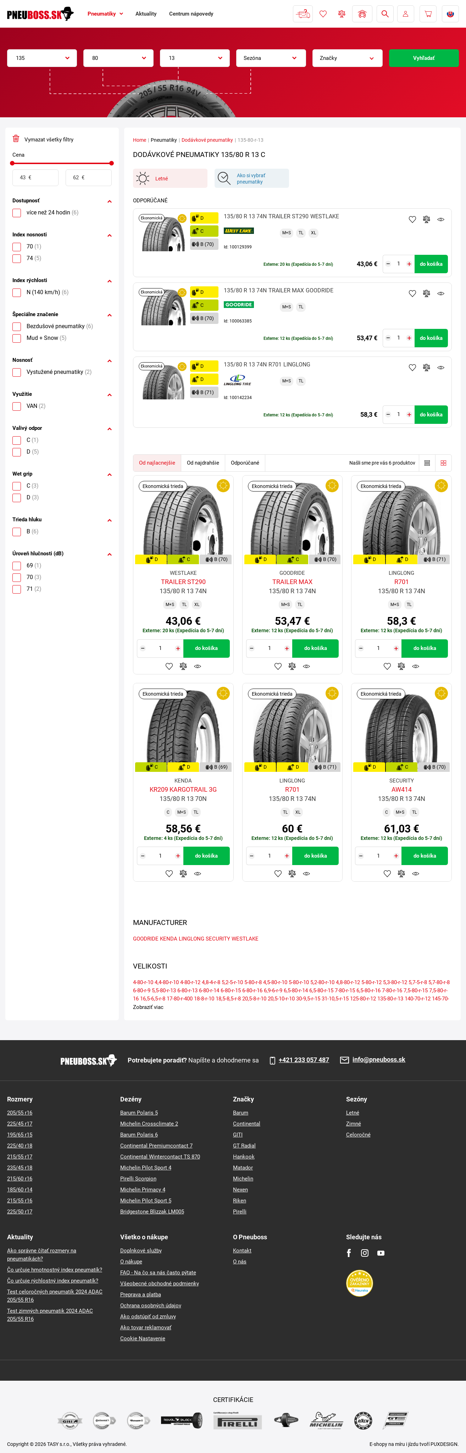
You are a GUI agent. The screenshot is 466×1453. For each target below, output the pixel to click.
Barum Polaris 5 (139, 1113)
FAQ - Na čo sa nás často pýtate (158, 1272)
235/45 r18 (19, 1168)
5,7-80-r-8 (439, 982)
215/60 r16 (19, 1179)
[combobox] (42, 58)
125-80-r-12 (363, 998)
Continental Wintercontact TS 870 (160, 1157)
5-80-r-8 (253, 982)
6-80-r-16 (252, 990)
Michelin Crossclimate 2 (149, 1124)
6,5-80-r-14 (296, 990)
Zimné (353, 1124)
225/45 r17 (19, 1124)
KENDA (168, 939)
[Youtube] (381, 1253)
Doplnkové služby (141, 1250)
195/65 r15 (19, 1135)
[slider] (12, 163)
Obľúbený (323, 13)
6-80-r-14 (209, 990)
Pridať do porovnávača (426, 219)
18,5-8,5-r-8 (228, 998)
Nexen (240, 1189)
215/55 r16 (19, 1200)
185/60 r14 (19, 1189)
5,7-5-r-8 (418, 982)
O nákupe (131, 1261)
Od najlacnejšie (157, 463)
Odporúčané (245, 463)
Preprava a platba (140, 1294)
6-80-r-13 (187, 990)
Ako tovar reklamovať (145, 1327)
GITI (238, 1135)
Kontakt (242, 1250)
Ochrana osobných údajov (150, 1305)
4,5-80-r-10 (275, 982)
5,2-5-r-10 (232, 982)
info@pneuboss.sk (379, 1059)
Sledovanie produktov (440, 219)
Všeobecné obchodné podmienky (159, 1283)
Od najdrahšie (203, 463)
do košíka (431, 264)
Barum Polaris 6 (139, 1135)
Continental (246, 1124)
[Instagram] (365, 1253)
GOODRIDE (146, 939)
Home (139, 140)
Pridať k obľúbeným (412, 219)
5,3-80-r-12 (395, 982)
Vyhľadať (423, 58)
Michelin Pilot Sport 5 (145, 1200)
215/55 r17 (19, 1157)
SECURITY (218, 939)
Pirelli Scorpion (138, 1179)
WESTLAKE (245, 939)
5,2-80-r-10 (322, 982)
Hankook (244, 1157)
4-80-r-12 (190, 982)
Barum (240, 1113)
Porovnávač (341, 13)
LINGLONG (191, 939)
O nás (239, 1261)
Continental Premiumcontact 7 (156, 1146)
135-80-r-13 (390, 998)
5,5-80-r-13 (164, 990)
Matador (243, 1168)
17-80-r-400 (180, 998)
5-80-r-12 (371, 982)
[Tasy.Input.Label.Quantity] (399, 264)
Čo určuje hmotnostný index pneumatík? (54, 1270)
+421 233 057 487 (304, 1060)
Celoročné (358, 1135)
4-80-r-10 (143, 982)
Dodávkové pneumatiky (207, 140)
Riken (239, 1200)
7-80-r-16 (392, 990)
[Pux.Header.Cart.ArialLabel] (428, 13)
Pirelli (239, 1211)
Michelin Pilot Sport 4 (145, 1168)
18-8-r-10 (204, 998)
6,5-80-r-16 (368, 990)
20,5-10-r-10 (281, 998)
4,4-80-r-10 (167, 982)
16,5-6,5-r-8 (152, 998)
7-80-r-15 (345, 990)
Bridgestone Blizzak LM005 (152, 1211)
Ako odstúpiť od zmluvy (148, 1316)
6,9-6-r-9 (273, 990)
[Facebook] (349, 1253)
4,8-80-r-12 (348, 982)
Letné (352, 1113)
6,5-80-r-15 (321, 990)
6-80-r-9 (141, 990)
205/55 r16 (19, 1113)
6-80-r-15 (231, 990)
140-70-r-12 (418, 998)
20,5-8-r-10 (254, 998)
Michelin (243, 1179)
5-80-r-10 (299, 982)
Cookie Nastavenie (142, 1338)
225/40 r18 (19, 1146)
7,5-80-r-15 (416, 990)
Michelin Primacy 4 (142, 1189)
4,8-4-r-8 (211, 982)
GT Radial (244, 1146)
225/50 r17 (19, 1211)
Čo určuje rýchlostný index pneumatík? (52, 1281)
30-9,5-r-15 (308, 998)
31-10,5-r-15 (335, 998)
